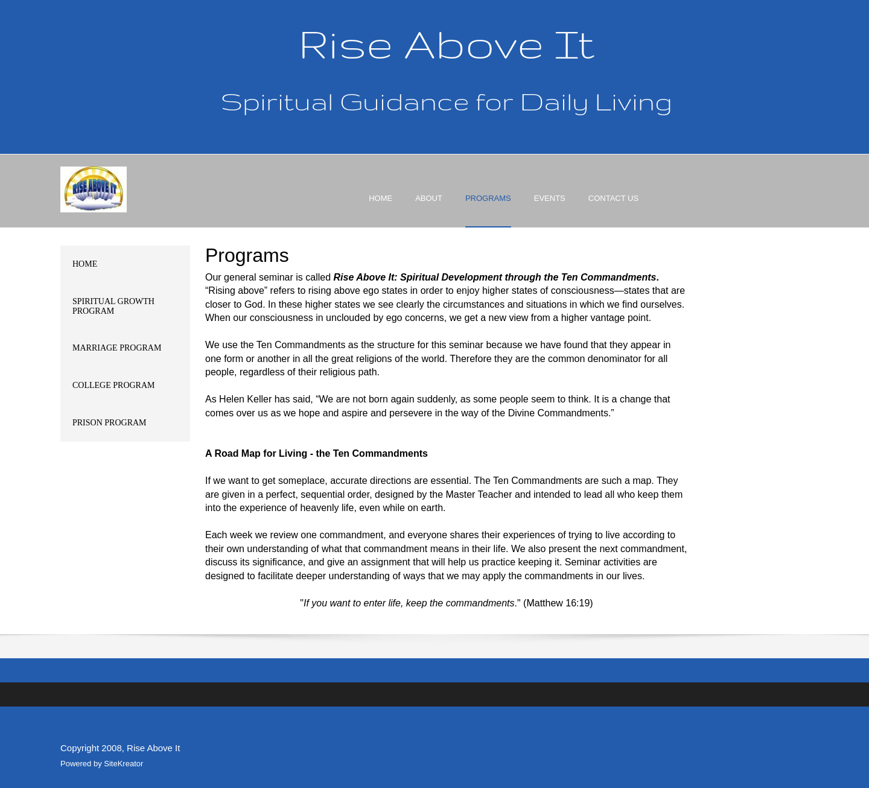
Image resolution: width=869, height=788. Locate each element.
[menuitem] (380, 208)
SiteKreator (123, 763)
